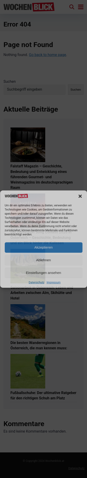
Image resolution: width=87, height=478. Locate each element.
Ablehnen (43, 260)
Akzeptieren (43, 247)
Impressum (54, 282)
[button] (80, 196)
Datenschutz (36, 282)
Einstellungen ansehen (43, 273)
